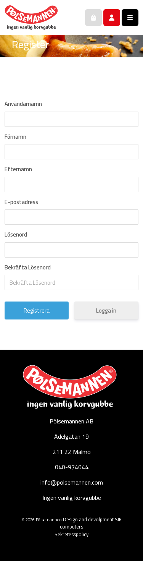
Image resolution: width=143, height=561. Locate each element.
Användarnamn (23, 104)
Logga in (106, 310)
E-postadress (21, 202)
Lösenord (16, 234)
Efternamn (18, 169)
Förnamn (15, 137)
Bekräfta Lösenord (28, 267)
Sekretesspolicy (71, 534)
